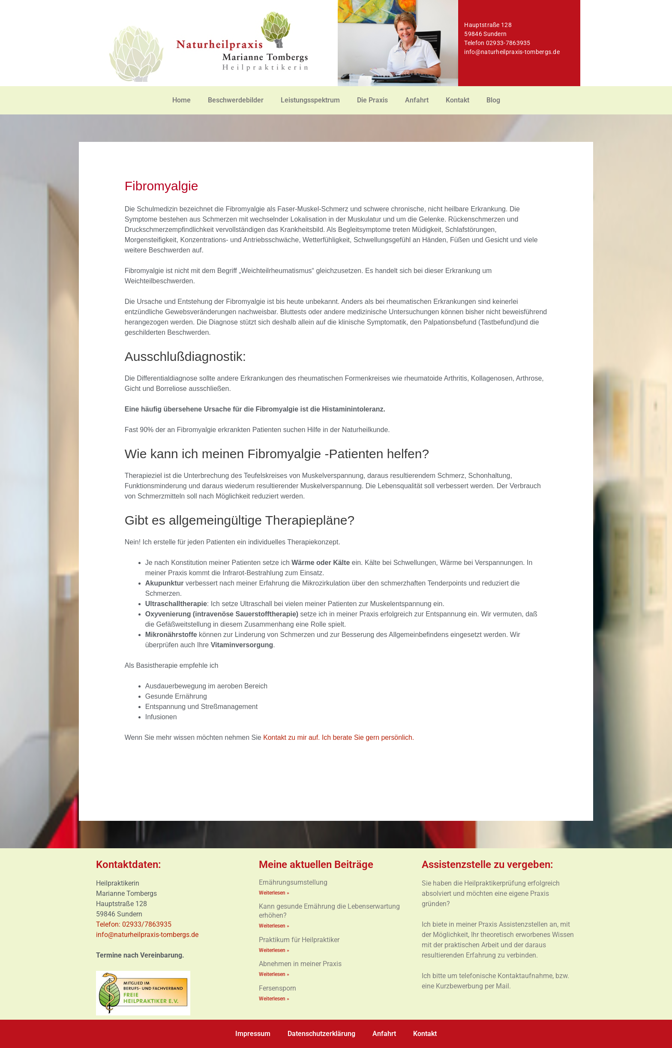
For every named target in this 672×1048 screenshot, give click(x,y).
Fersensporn (277, 987)
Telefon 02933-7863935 (497, 42)
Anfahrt (417, 100)
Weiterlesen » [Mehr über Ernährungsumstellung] (274, 893)
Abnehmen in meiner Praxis (300, 963)
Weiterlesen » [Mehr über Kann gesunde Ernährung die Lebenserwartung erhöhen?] (274, 925)
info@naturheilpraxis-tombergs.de (512, 51)
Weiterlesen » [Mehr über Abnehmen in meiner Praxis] (274, 973)
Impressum (252, 1034)
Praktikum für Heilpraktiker (299, 939)
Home (181, 100)
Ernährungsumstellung (293, 882)
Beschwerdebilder (236, 100)
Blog (493, 100)
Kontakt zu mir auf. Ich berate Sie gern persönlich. (339, 737)
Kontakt (457, 100)
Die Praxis (372, 100)
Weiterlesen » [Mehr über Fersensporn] (274, 997)
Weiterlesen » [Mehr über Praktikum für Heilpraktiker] (274, 949)
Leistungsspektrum (310, 100)
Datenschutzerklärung (321, 1034)
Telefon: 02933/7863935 (134, 924)
